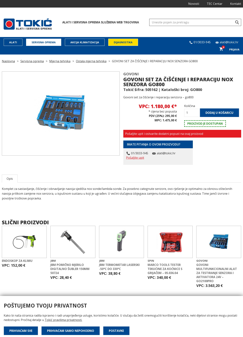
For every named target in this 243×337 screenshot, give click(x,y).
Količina (189, 106)
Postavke (116, 331)
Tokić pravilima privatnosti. (63, 320)
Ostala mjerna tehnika (91, 61)
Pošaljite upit (135, 158)
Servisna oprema (44, 42)
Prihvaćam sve (20, 331)
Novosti (193, 4)
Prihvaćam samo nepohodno (70, 331)
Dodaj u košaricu (219, 113)
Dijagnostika (123, 42)
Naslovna (8, 61)
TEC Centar (214, 4)
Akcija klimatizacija (84, 42)
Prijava (234, 49)
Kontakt (235, 4)
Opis (10, 179)
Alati (13, 42)
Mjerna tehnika (59, 61)
